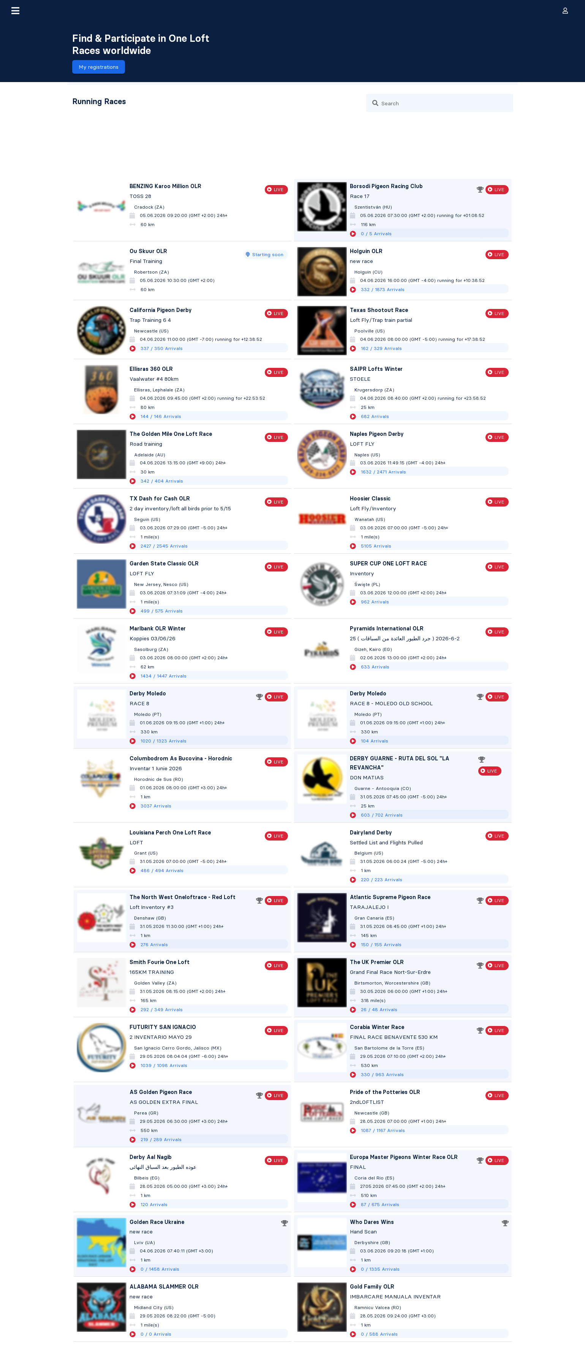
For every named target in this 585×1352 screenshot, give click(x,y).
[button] (15, 11)
